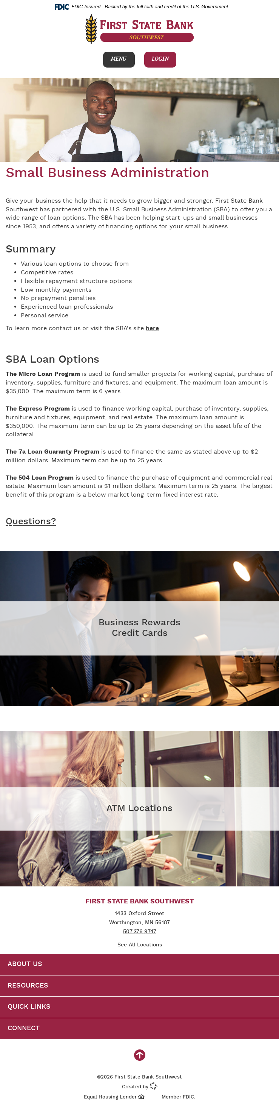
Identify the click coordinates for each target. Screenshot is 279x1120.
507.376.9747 (139, 931)
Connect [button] (24, 1028)
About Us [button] (25, 964)
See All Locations (139, 945)
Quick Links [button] (29, 1007)
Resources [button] (28, 986)
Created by (139, 1087)
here (152, 329)
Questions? (31, 522)
